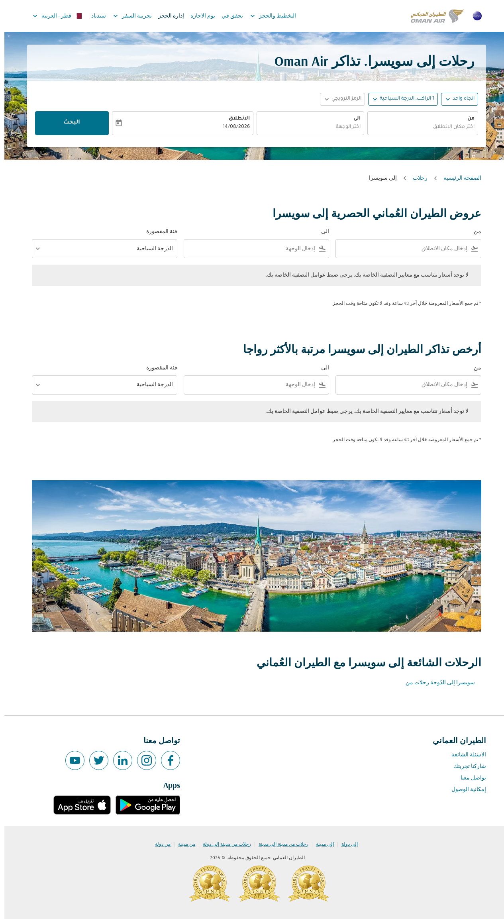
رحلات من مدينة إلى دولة (222, 844)
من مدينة (182, 844)
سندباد (94, 16)
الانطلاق (234, 119)
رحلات (415, 178)
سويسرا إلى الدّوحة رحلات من (436, 683)
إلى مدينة (320, 844)
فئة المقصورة (157, 232)
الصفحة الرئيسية (458, 178)
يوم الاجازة (198, 16)
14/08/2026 (231, 127)
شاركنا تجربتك (465, 767)
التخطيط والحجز (267, 16)
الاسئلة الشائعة (464, 755)
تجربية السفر (126, 16)
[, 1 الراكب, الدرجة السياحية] (402, 99)
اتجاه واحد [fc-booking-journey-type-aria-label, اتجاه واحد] (459, 99)
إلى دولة (345, 844)
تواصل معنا (469, 778)
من (466, 119)
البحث (67, 123)
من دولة (158, 844)
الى (352, 119)
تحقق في (228, 16)
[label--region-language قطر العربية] (52, 16)
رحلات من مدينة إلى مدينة (279, 844)
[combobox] (418, 127)
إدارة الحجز (167, 16)
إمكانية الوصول (464, 790)
